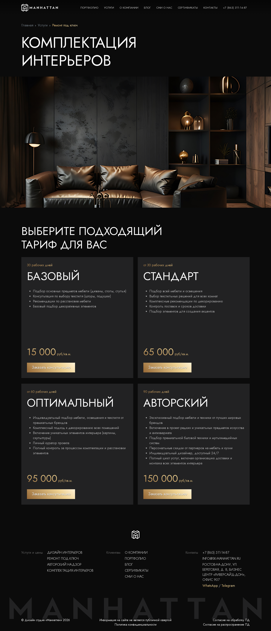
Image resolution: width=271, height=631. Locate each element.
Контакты (210, 8)
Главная (27, 25)
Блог (147, 8)
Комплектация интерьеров (70, 570)
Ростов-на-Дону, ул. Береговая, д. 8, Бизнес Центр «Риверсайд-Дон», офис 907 (224, 572)
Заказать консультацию (51, 367)
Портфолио (89, 8)
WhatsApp (210, 585)
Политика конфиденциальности (135, 624)
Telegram (228, 585)
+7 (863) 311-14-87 (235, 8)
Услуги (109, 8)
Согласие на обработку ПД (231, 620)
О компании (129, 8)
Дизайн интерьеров (64, 552)
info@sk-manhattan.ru (221, 558)
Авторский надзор (64, 564)
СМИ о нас (164, 8)
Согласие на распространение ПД (226, 624)
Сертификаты (188, 8)
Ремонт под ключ (63, 558)
